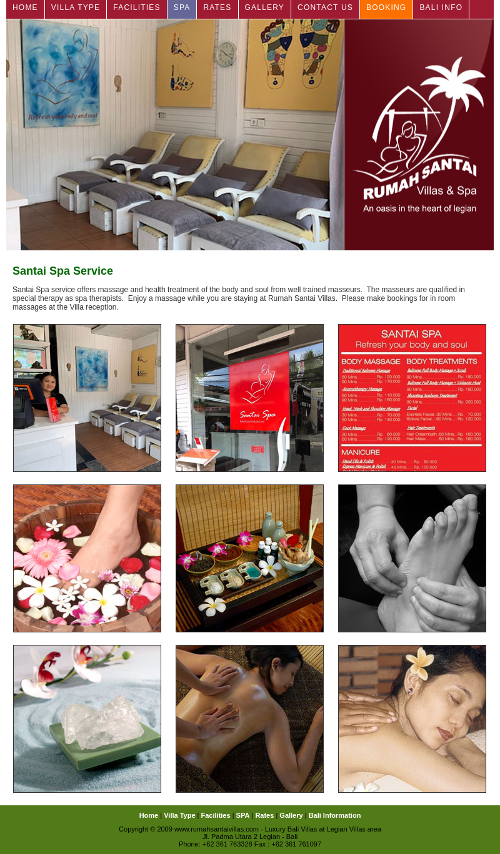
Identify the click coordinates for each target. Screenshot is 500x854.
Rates (217, 7)
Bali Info (440, 7)
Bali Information (335, 815)
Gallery (265, 7)
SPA (182, 7)
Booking (386, 7)
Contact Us (325, 7)
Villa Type (76, 7)
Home (25, 7)
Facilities (136, 7)
